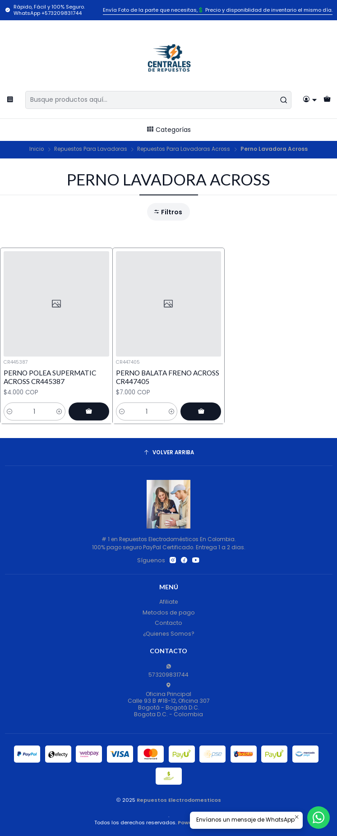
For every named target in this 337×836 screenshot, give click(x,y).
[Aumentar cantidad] (59, 411)
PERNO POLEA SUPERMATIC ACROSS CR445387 (50, 377)
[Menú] (10, 100)
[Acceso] (310, 100)
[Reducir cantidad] (9, 411)
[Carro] (327, 100)
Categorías (168, 129)
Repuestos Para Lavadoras (90, 149)
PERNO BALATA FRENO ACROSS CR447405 (167, 377)
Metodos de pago (169, 612)
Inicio (36, 149)
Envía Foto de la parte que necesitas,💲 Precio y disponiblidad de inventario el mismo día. (217, 10)
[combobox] (158, 100)
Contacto (168, 623)
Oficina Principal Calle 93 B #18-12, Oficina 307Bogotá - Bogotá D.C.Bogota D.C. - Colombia (169, 700)
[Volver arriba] (168, 452)
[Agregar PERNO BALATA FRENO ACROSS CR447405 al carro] (200, 411)
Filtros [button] (167, 212)
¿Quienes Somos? (168, 633)
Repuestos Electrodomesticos (179, 800)
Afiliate (168, 602)
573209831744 (168, 671)
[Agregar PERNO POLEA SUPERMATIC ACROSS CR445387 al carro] (89, 411)
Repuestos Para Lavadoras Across (183, 149)
